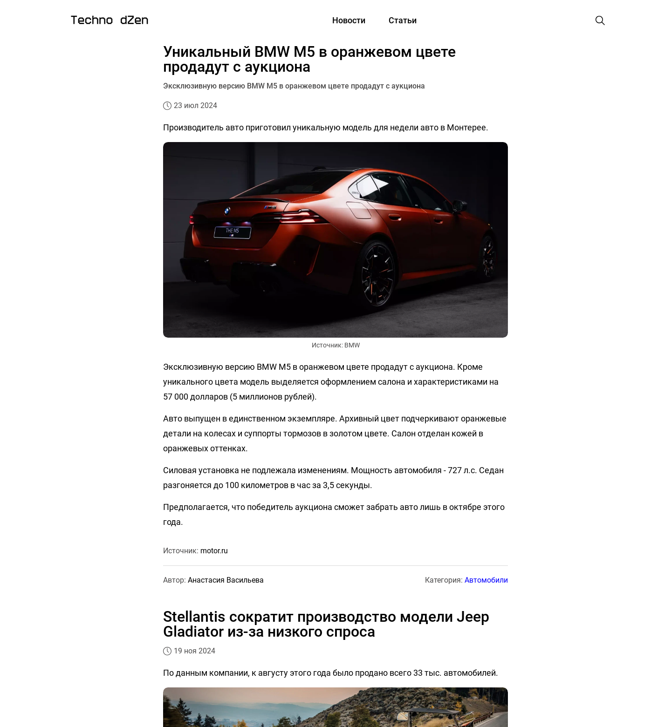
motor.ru (214, 550)
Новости (348, 20)
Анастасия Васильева (226, 580)
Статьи (403, 20)
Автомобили (486, 580)
